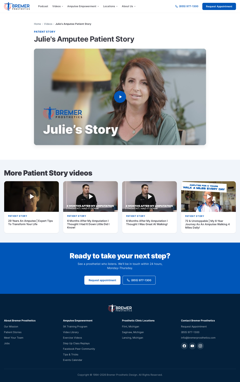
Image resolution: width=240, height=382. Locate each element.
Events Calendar (72, 360)
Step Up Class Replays (76, 343)
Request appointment (102, 280)
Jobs (7, 343)
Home (37, 23)
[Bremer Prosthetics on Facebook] (184, 346)
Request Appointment (219, 6)
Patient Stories (13, 332)
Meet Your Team (13, 337)
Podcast (43, 6)
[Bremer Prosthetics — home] (17, 6)
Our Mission (11, 326)
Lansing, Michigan (132, 337)
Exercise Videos (72, 337)
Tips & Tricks (70, 354)
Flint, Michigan (130, 326)
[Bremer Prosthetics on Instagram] (200, 346)
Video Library (71, 332)
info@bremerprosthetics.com (198, 337)
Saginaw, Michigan (133, 332)
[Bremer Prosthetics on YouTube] (192, 346)
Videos (48, 23)
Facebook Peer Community (79, 348)
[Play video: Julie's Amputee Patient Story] (120, 97)
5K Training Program (75, 326)
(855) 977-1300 (139, 280)
